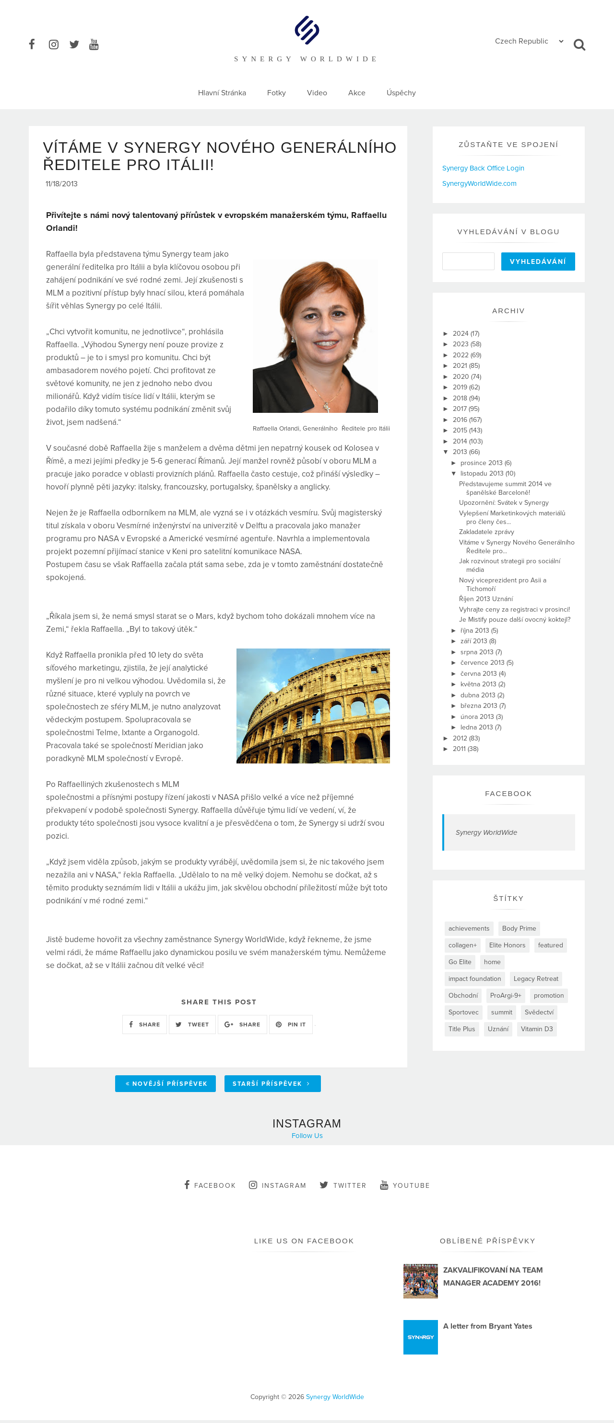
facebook (210, 1188)
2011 (460, 749)
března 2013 (479, 706)
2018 (461, 398)
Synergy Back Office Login (483, 168)
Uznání (498, 1029)
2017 (461, 409)
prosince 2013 (482, 463)
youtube (405, 1188)
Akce (357, 93)
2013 (461, 452)
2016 (461, 420)
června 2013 (479, 674)
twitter (343, 1188)
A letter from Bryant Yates (487, 1329)
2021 (461, 366)
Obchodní (463, 995)
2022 (462, 355)
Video (317, 93)
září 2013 (474, 641)
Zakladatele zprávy (486, 532)
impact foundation (475, 979)
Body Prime (519, 928)
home (492, 962)
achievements (469, 928)
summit (501, 1012)
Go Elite (460, 962)
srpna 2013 (478, 652)
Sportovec (464, 1012)
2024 (462, 334)
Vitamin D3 (537, 1029)
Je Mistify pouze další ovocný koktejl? (514, 619)
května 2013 (479, 684)
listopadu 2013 (483, 473)
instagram (278, 1188)
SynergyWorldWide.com (479, 183)
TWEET (192, 1027)
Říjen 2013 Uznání (486, 599)
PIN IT (291, 1027)
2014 (461, 441)
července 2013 (483, 663)
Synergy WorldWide (486, 832)
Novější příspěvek (167, 1087)
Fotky (276, 93)
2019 (461, 387)
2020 (462, 377)
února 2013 (478, 717)
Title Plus (462, 1029)
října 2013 (475, 630)
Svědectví (539, 1012)
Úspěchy (401, 93)
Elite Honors (507, 945)
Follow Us (307, 1139)
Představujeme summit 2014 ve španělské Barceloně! (505, 488)
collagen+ (463, 945)
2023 (462, 344)
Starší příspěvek (271, 1087)
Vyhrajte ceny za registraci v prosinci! (514, 609)
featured (550, 945)
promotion (549, 995)
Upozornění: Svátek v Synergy (504, 503)
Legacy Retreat (536, 979)
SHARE (144, 1027)
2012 (461, 738)
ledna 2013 (477, 727)
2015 (461, 430)
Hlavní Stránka (222, 93)
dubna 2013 (478, 695)
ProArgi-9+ (505, 995)
